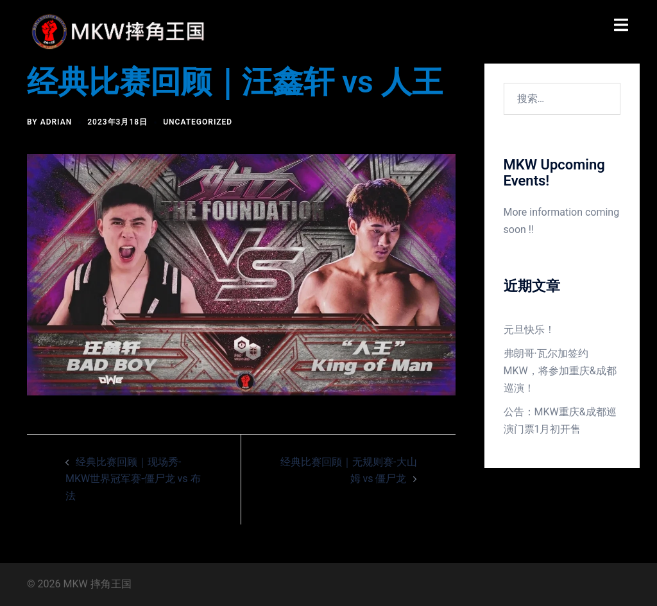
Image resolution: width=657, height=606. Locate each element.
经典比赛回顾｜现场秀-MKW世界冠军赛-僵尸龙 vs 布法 (133, 479)
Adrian (56, 121)
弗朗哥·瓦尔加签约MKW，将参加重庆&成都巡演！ (560, 370)
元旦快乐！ (529, 330)
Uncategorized (197, 121)
